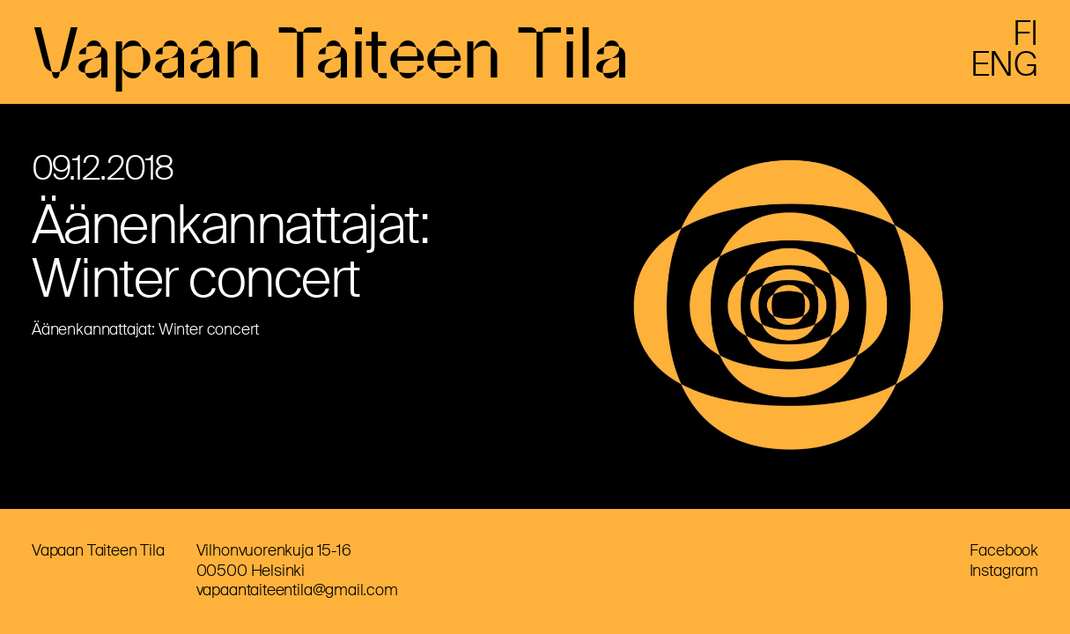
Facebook (1004, 550)
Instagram (1004, 570)
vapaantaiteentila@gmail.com (297, 590)
